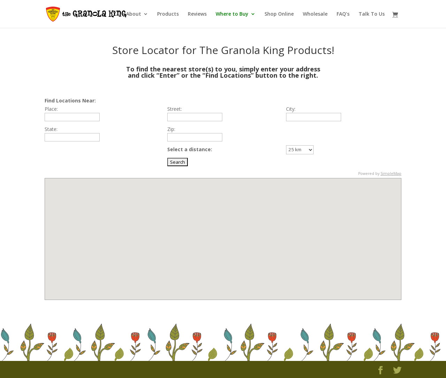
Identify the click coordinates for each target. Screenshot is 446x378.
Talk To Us (372, 14)
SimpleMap (390, 173)
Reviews (197, 14)
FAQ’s (343, 14)
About (133, 14)
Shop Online (279, 14)
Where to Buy (232, 14)
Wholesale (315, 14)
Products (168, 14)
